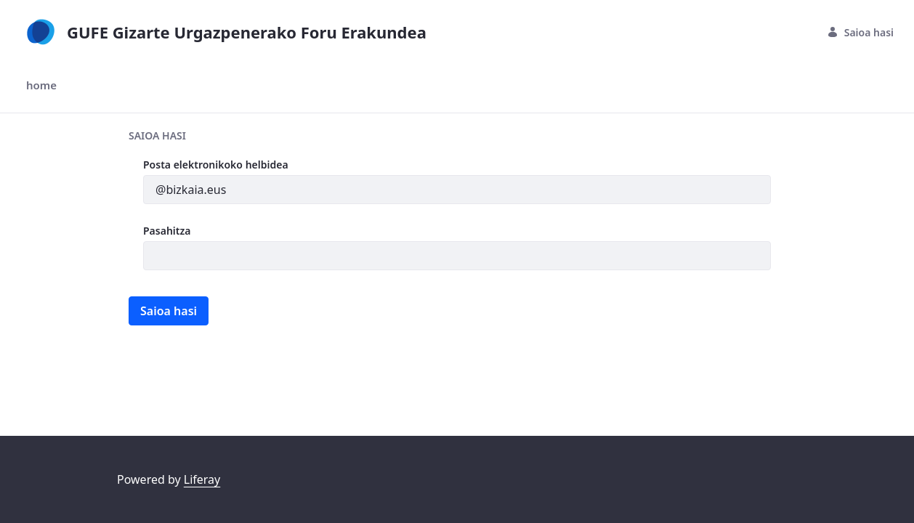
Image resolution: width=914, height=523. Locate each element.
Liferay (202, 479)
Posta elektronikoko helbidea (215, 164)
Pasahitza (166, 231)
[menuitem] (41, 85)
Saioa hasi (860, 32)
